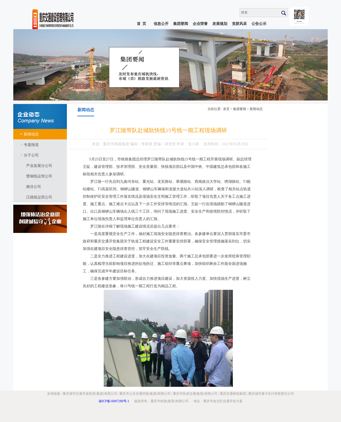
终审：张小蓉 (188, 144)
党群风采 (239, 24)
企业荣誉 (200, 24)
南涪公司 (33, 187)
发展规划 (219, 24)
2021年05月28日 (235, 144)
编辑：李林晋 (141, 144)
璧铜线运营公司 (39, 176)
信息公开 (161, 24)
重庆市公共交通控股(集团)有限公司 (144, 393)
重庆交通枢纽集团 (233, 393)
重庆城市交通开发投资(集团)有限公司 (90, 393)
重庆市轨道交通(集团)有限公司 (195, 393)
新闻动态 (31, 134)
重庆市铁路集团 (116, 144)
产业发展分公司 (39, 166)
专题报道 (31, 145)
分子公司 (31, 155)
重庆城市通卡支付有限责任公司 (271, 393)
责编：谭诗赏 (165, 144)
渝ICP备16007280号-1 (114, 401)
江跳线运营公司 (39, 197)
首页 (226, 109)
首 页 (141, 24)
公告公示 (258, 24)
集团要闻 (180, 24)
